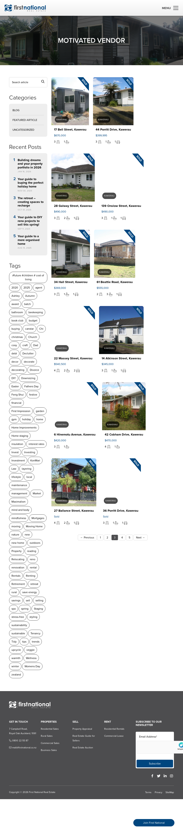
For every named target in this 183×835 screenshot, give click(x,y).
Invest (15, 452)
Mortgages (38, 518)
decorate (29, 362)
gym (14, 419)
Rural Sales (47, 736)
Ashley (15, 296)
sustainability (19, 625)
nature (15, 535)
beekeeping (35, 312)
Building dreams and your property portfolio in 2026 (30, 163)
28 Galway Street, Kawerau (73, 206)
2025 (26, 288)
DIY (13, 378)
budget (33, 320)
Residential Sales (50, 729)
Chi (41, 329)
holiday (26, 419)
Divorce (34, 370)
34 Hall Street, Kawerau (70, 282)
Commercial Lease (114, 736)
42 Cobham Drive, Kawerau (124, 434)
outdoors (35, 543)
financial (16, 403)
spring (24, 609)
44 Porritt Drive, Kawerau (113, 129)
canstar (29, 329)
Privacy (158, 792)
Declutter (28, 353)
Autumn (30, 296)
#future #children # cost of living (28, 277)
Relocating (17, 559)
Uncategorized (23, 130)
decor (14, 362)
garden (40, 411)
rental (33, 567)
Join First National (154, 823)
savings (15, 600)
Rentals (15, 576)
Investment (18, 460)
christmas (17, 337)
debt (14, 353)
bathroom (17, 312)
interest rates (36, 444)
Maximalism (18, 502)
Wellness (31, 658)
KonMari (35, 460)
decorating (17, 370)
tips (24, 642)
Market (37, 493)
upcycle (16, 650)
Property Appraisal (82, 729)
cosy (14, 345)
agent (38, 288)
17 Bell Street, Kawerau (70, 129)
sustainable (18, 633)
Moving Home (34, 526)
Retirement (18, 584)
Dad (35, 345)
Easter (15, 386)
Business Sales (49, 750)
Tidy (14, 642)
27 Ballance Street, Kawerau (74, 510)
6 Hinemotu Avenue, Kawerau (74, 434)
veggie (30, 650)
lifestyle (16, 477)
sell (28, 600)
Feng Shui (17, 395)
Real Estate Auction (82, 747)
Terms (148, 792)
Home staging (19, 436)
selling (39, 600)
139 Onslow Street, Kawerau (121, 206)
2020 (14, 288)
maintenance (19, 485)
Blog (16, 110)
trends (35, 642)
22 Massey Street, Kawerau (73, 358)
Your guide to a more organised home (29, 240)
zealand (16, 675)
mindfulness (18, 518)
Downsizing (28, 378)
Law (13, 469)
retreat (34, 584)
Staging (38, 609)
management (19, 493)
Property (16, 551)
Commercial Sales (50, 743)
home (39, 419)
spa (13, 609)
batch (27, 304)
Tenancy (35, 633)
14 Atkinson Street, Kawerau (121, 358)
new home (17, 543)
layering (26, 469)
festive (33, 395)
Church (32, 337)
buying (15, 329)
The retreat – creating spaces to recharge (31, 202)
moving (15, 526)
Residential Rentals (114, 729)
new (27, 535)
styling (33, 617)
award (15, 304)
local (29, 477)
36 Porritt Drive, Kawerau (120, 510)
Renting (30, 576)
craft (25, 345)
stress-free (17, 617)
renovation (17, 567)
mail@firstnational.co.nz (22, 747)
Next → (140, 537)
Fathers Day (31, 386)
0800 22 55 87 (18, 740)
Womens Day (32, 666)
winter (15, 666)
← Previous (87, 537)
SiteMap (170, 792)
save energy (29, 592)
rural (14, 592)
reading (31, 551)
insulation (17, 444)
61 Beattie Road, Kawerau (115, 282)
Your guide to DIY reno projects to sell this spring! (30, 221)
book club (17, 320)
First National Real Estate (42, 792)
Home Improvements (23, 428)
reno (32, 559)
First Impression (20, 411)
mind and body (20, 510)
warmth (15, 658)
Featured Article (25, 120)
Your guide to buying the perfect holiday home (30, 183)
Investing (29, 452)
